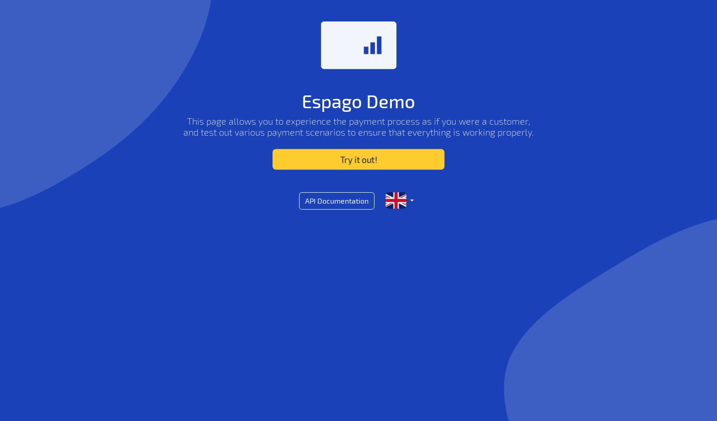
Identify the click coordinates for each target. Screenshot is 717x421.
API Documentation (337, 200)
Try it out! (358, 159)
